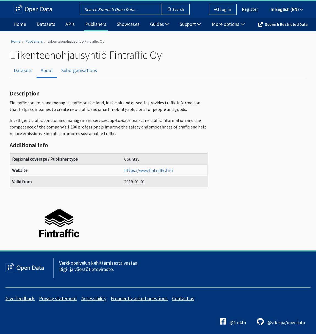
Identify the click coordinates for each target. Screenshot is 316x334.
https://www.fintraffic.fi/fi (148, 170)
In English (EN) (286, 9)
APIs (70, 24)
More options (228, 24)
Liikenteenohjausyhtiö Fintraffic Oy (76, 41)
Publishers (95, 24)
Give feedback (20, 298)
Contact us (183, 298)
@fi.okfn (233, 321)
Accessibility (93, 298)
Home (19, 24)
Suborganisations (79, 70)
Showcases (128, 24)
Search (176, 9)
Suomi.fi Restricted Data (286, 24)
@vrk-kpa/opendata (281, 321)
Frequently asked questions (139, 298)
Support (190, 24)
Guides (160, 24)
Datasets (46, 24)
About (47, 70)
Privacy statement (58, 298)
